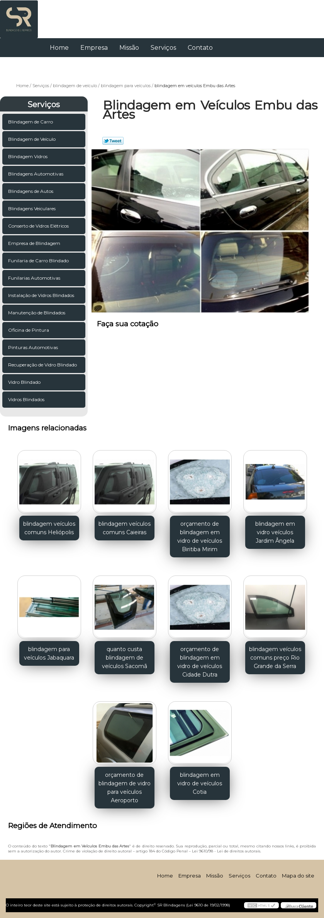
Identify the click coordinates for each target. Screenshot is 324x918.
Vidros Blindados (27, 399)
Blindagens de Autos (31, 191)
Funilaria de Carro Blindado (39, 260)
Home (59, 47)
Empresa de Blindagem (34, 243)
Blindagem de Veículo (32, 139)
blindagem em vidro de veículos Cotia (199, 783)
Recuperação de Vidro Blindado (43, 365)
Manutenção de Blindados (37, 313)
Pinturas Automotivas (33, 347)
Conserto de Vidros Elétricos (39, 226)
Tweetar (113, 141)
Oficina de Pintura (29, 330)
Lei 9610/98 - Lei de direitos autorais (226, 851)
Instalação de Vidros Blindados (41, 295)
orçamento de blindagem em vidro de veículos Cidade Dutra (199, 662)
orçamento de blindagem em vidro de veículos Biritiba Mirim (199, 536)
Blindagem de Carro (31, 122)
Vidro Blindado (25, 382)
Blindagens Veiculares (32, 208)
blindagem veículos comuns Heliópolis (49, 528)
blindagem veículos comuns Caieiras (124, 528)
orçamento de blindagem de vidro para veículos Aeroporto (124, 787)
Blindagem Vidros (28, 156)
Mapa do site (298, 875)
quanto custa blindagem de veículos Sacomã (124, 658)
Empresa (94, 47)
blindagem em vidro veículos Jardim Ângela (275, 532)
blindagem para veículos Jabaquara (49, 653)
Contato (200, 47)
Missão (129, 47)
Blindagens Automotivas (36, 174)
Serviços (163, 47)
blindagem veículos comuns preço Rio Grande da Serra (275, 658)
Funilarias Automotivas (34, 278)
